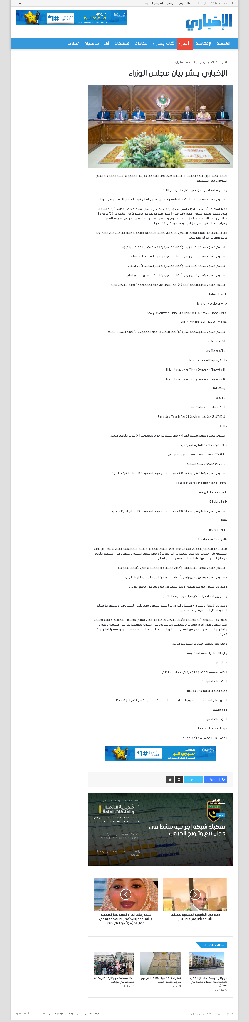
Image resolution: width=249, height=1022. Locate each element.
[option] (160, 829)
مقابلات (140, 43)
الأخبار (186, 43)
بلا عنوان (184, 3)
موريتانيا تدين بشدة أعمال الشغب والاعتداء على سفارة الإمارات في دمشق (208, 982)
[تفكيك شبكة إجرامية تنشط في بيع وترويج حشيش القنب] (160, 963)
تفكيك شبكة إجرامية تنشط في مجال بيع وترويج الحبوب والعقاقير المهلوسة (187, 830)
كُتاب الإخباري (163, 43)
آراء (106, 43)
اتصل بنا (73, 43)
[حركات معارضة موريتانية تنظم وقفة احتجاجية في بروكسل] (114, 963)
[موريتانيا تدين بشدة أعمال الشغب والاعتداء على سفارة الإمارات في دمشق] (206, 963)
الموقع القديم (154, 3)
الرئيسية (223, 43)
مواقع (171, 3)
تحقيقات (121, 43)
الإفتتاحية (200, 3)
